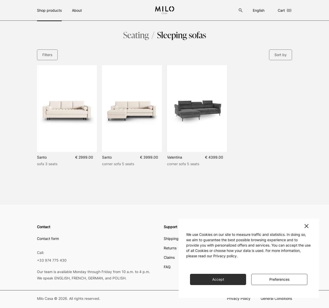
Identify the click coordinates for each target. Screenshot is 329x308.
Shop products (49, 10)
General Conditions (276, 299)
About (77, 10)
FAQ (167, 267)
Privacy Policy (238, 299)
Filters (47, 55)
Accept (218, 279)
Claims (169, 258)
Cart (285, 10)
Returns (170, 248)
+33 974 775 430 (52, 260)
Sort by (280, 55)
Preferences (279, 279)
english (258, 10)
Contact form (48, 239)
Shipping (171, 239)
